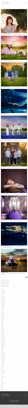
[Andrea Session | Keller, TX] (14, 182)
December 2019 (3, 341)
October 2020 (3, 331)
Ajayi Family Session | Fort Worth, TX (5, 282)
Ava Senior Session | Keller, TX (4, 286)
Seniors (5, 34)
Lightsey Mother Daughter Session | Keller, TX (7, 60)
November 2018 (3, 359)
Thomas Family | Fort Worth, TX (5, 113)
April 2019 (2, 352)
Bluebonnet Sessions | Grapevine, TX (6, 139)
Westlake (19, 34)
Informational (3, 383)
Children (5, 194)
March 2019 (2, 353)
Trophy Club (16, 401)
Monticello (14, 34)
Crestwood (17, 140)
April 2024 (2, 295)
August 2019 (2, 346)
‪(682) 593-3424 (25, 394)
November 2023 (3, 298)
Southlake (16, 34)
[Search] (26, 277)
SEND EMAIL (25, 395)
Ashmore (9, 140)
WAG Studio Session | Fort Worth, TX (5, 283)
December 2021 (3, 316)
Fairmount (23, 140)
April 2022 (2, 312)
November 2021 (3, 317)
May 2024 (2, 294)
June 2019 (2, 349)
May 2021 (2, 324)
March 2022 (2, 313)
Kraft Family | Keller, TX (4, 166)
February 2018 (3, 371)
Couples (2, 379)
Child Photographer (10, 194)
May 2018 (2, 367)
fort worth (11, 34)
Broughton (11, 140)
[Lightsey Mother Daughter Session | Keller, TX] (14, 49)
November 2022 (3, 305)
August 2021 (2, 320)
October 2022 (3, 306)
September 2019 (3, 345)
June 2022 (2, 309)
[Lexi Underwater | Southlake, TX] (14, 235)
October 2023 (2, 299)
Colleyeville (14, 194)
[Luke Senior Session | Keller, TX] (14, 262)
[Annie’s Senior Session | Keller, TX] (14, 22)
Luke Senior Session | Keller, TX (5, 272)
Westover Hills (22, 34)
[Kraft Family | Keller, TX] (14, 155)
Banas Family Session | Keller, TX (5, 86)
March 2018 (2, 370)
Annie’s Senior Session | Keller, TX (5, 33)
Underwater (5, 114)
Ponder (16, 194)
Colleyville (9, 34)
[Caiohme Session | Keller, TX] (14, 209)
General (2, 382)
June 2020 (2, 335)
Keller (10, 401)
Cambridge (14, 140)
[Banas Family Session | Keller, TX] (14, 75)
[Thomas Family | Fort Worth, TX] (14, 102)
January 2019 (2, 356)
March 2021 (2, 327)
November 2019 (3, 342)
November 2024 (3, 291)
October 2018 (2, 360)
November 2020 (3, 330)
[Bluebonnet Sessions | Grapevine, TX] (14, 129)
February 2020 (3, 338)
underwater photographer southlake (5, 247)
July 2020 (2, 334)
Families (5, 87)
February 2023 (3, 302)
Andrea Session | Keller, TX (4, 193)
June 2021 (2, 323)
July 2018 (2, 364)
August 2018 (2, 363)
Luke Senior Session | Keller (13, 273)
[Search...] (13, 277)
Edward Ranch (20, 140)
